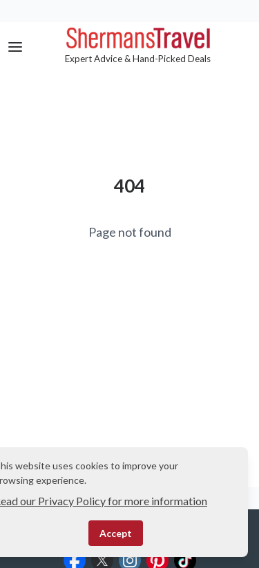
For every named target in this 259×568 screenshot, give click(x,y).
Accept (115, 533)
